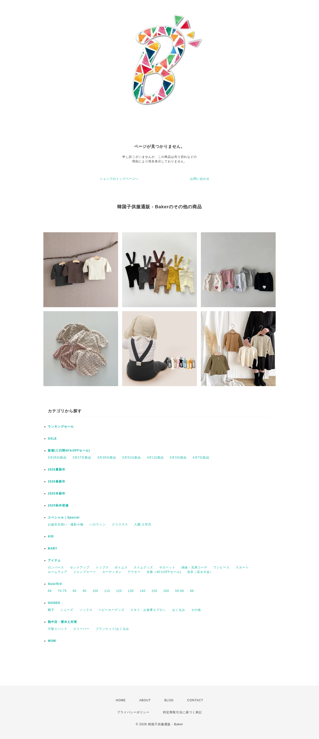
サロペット (167, 567)
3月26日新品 (57, 457)
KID (51, 536)
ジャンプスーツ (84, 572)
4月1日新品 (155, 457)
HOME (121, 700)
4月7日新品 (201, 457)
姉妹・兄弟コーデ (194, 567)
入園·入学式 (142, 524)
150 (154, 591)
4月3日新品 (178, 457)
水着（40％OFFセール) (164, 572)
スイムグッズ (143, 567)
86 (192, 591)
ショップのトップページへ (119, 179)
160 (166, 591)
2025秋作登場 (58, 505)
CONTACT (195, 700)
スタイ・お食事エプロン (148, 610)
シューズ (66, 610)
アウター (134, 572)
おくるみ (178, 610)
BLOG (169, 700)
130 (131, 591)
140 (143, 591)
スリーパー (81, 629)
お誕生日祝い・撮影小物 (65, 524)
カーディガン (112, 572)
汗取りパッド (57, 629)
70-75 (62, 591)
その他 (196, 610)
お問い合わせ (200, 179)
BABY (52, 548)
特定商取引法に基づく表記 (182, 712)
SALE (52, 438)
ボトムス (121, 567)
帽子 (51, 610)
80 (75, 591)
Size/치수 (55, 584)
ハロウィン (97, 524)
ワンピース (221, 567)
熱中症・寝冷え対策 (62, 622)
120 (119, 591)
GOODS (54, 603)
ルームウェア (57, 572)
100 (95, 591)
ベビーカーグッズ (111, 610)
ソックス (86, 610)
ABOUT (145, 700)
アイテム (54, 560)
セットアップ (79, 567)
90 (84, 591)
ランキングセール (61, 426)
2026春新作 (56, 481)
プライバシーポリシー (133, 712)
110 (107, 591)
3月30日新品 (106, 457)
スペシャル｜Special (64, 517)
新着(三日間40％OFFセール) (69, 450)
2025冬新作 (56, 493)
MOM (52, 641)
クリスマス (120, 524)
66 (50, 591)
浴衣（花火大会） (200, 572)
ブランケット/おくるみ (112, 629)
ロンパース (56, 567)
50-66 (179, 591)
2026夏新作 (56, 469)
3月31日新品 (131, 457)
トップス (102, 567)
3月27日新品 (82, 457)
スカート (242, 567)
